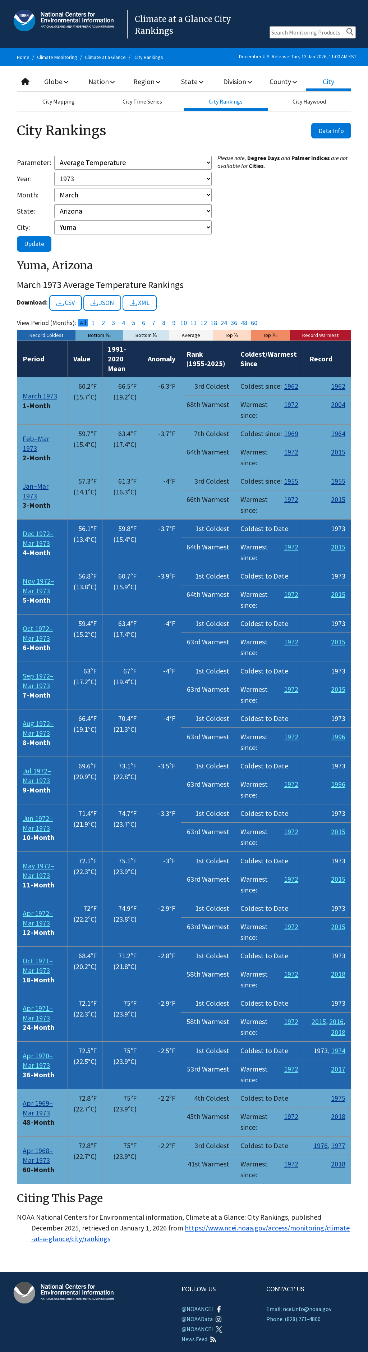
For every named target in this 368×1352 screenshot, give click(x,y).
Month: (27, 194)
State (192, 81)
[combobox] (184, 82)
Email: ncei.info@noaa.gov (298, 1308)
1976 (320, 1145)
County (283, 81)
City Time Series (142, 101)
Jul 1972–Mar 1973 (37, 775)
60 (254, 323)
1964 (338, 433)
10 (183, 323)
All (83, 323)
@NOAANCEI (201, 1308)
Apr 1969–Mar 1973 (38, 1107)
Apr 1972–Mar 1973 (38, 918)
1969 (291, 433)
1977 (338, 1145)
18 (214, 323)
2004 (338, 404)
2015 (338, 451)
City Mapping (58, 101)
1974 (338, 1050)
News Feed (198, 1339)
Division (238, 81)
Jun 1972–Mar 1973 (38, 823)
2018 (338, 973)
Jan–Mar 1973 (36, 490)
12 (204, 323)
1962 (291, 386)
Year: (24, 178)
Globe (57, 81)
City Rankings (148, 57)
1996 (338, 736)
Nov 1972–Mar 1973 (38, 585)
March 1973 (40, 395)
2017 (338, 1068)
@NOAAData (201, 1319)
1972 (291, 404)
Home (23, 57)
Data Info (331, 131)
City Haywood (309, 101)
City (328, 81)
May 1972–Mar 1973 (38, 870)
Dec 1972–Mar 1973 (38, 538)
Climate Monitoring (57, 57)
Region (147, 81)
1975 (338, 1097)
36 (234, 323)
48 (244, 323)
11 (193, 323)
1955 (291, 480)
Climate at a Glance (105, 57)
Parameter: (34, 162)
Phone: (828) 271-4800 (293, 1319)
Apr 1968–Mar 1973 (38, 1155)
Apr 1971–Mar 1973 (38, 1013)
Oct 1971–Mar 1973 (38, 965)
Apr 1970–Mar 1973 (38, 1060)
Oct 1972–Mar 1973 (38, 633)
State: (26, 210)
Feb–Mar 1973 (36, 443)
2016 (336, 1021)
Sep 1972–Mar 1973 (38, 680)
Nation (101, 81)
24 (224, 323)
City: (23, 227)
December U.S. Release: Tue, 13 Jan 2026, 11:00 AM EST (297, 56)
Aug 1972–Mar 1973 (38, 728)
